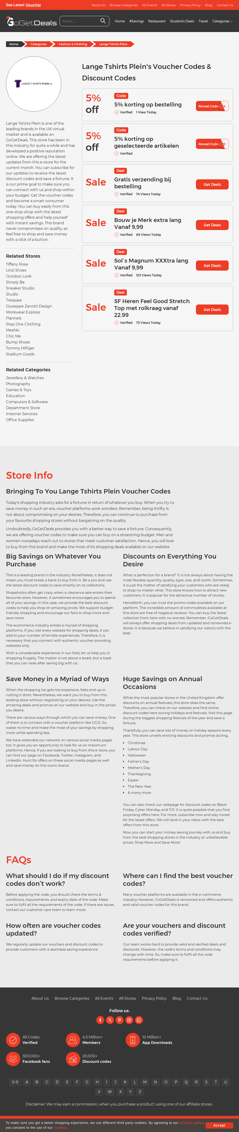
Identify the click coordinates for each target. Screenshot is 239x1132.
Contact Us (225, 5)
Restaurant (157, 21)
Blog (208, 5)
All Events (149, 5)
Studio (12, 294)
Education (15, 396)
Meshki (12, 330)
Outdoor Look (19, 276)
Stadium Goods (20, 354)
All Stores (168, 5)
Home (120, 21)
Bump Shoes (18, 342)
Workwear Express (23, 312)
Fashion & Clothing (73, 44)
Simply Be (15, 282)
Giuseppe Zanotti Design (29, 306)
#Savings (136, 21)
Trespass (14, 300)
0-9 (15, 1082)
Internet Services (22, 414)
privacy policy (192, 1123)
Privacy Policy (190, 5)
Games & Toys (18, 390)
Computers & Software (27, 402)
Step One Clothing (23, 324)
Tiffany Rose (17, 264)
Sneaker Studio (20, 288)
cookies (60, 1127)
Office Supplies (20, 420)
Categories (223, 21)
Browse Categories (124, 5)
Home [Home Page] (13, 44)
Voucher (33, 5)
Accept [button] (219, 1125)
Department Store (23, 408)
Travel (203, 21)
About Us (98, 5)
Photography (18, 384)
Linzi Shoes (16, 270)
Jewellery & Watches (25, 378)
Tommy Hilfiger (20, 348)
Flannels (13, 318)
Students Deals (182, 21)
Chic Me (13, 336)
